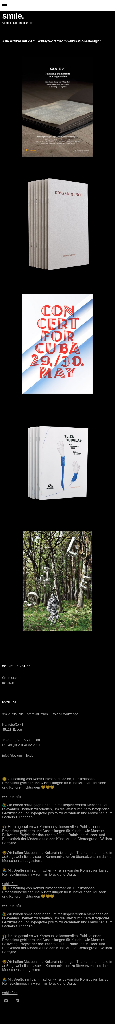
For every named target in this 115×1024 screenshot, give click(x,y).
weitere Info (11, 797)
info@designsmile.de (17, 755)
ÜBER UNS (9, 677)
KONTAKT (9, 683)
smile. (13, 15)
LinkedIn (17, 1000)
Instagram (6, 1000)
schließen (9, 884)
